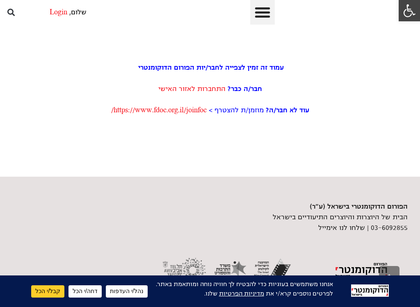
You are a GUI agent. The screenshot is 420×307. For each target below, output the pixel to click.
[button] (262, 12)
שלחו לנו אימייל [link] (341, 228)
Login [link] (58, 12)
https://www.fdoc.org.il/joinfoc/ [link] (159, 110)
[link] (409, 10)
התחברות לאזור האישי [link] (192, 89)
